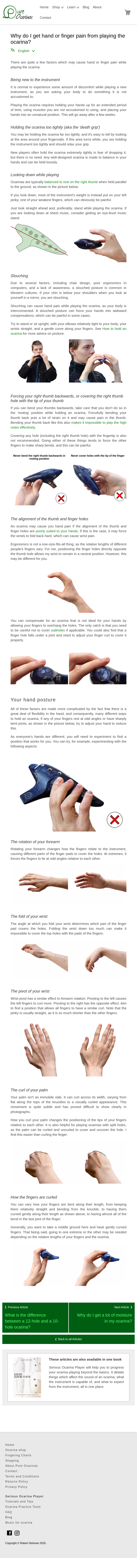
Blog (86, 7)
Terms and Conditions (22, 1476)
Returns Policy (16, 1481)
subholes (58, 630)
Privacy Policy (16, 1487)
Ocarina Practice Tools (23, 1506)
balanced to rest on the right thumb (71, 182)
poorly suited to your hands (57, 531)
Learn (73, 5)
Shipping (12, 1460)
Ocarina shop (15, 1450)
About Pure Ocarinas (21, 1465)
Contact (45, 17)
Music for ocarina (18, 1522)
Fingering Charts (18, 1455)
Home (44, 7)
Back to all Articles (68, 1339)
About (97, 7)
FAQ (8, 1512)
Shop (57, 5)
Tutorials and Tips (19, 1501)
